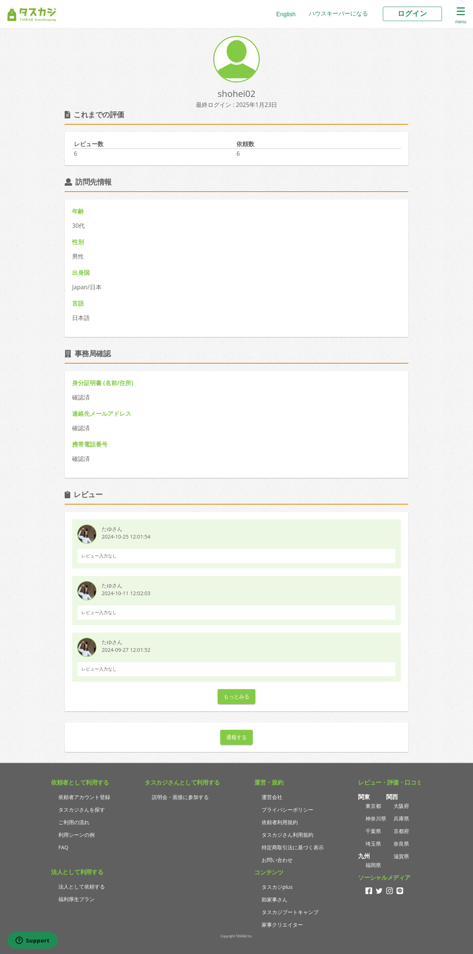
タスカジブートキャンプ (290, 912)
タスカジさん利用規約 (287, 834)
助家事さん (274, 899)
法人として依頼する (81, 886)
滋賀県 (401, 856)
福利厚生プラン (76, 899)
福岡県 (373, 865)
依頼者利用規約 (280, 822)
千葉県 (373, 831)
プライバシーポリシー (287, 809)
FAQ (63, 847)
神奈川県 (375, 818)
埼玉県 (373, 843)
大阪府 (401, 805)
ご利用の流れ (73, 822)
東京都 (373, 805)
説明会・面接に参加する (180, 796)
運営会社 (272, 796)
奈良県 (401, 843)
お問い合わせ (277, 859)
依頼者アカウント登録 (84, 796)
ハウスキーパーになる (338, 13)
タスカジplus (277, 886)
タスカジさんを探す (81, 809)
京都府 (401, 831)
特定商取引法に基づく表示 (293, 847)
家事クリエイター (282, 924)
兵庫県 (401, 818)
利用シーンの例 (76, 834)
